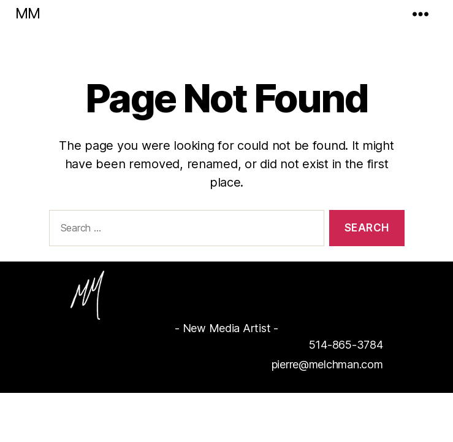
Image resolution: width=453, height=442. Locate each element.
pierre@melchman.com (327, 364)
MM (27, 13)
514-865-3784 (346, 344)
